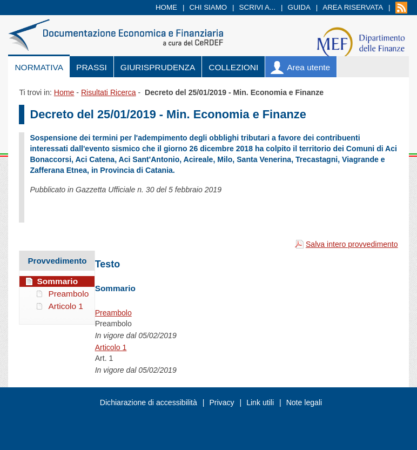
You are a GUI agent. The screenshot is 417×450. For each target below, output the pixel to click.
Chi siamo (208, 7)
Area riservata (352, 7)
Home (166, 7)
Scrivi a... (257, 7)
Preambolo (113, 312)
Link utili (260, 402)
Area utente (308, 67)
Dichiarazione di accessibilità (148, 402)
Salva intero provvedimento (352, 244)
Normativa (39, 67)
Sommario (57, 281)
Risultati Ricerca (108, 92)
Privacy (221, 402)
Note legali (304, 402)
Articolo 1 (111, 347)
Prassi (91, 67)
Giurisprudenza (157, 67)
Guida (299, 7)
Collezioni (233, 67)
